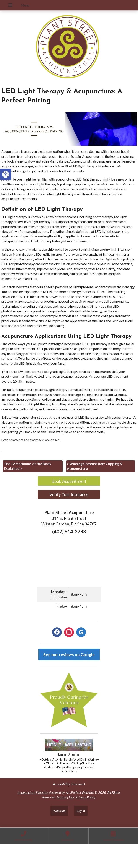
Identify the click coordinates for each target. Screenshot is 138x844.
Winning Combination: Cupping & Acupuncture (94, 466)
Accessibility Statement (69, 784)
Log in (81, 810)
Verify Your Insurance (69, 494)
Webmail (59, 810)
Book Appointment (69, 481)
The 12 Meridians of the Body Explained (27, 466)
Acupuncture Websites (33, 792)
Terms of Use (65, 797)
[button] (5, 174)
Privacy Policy (85, 797)
